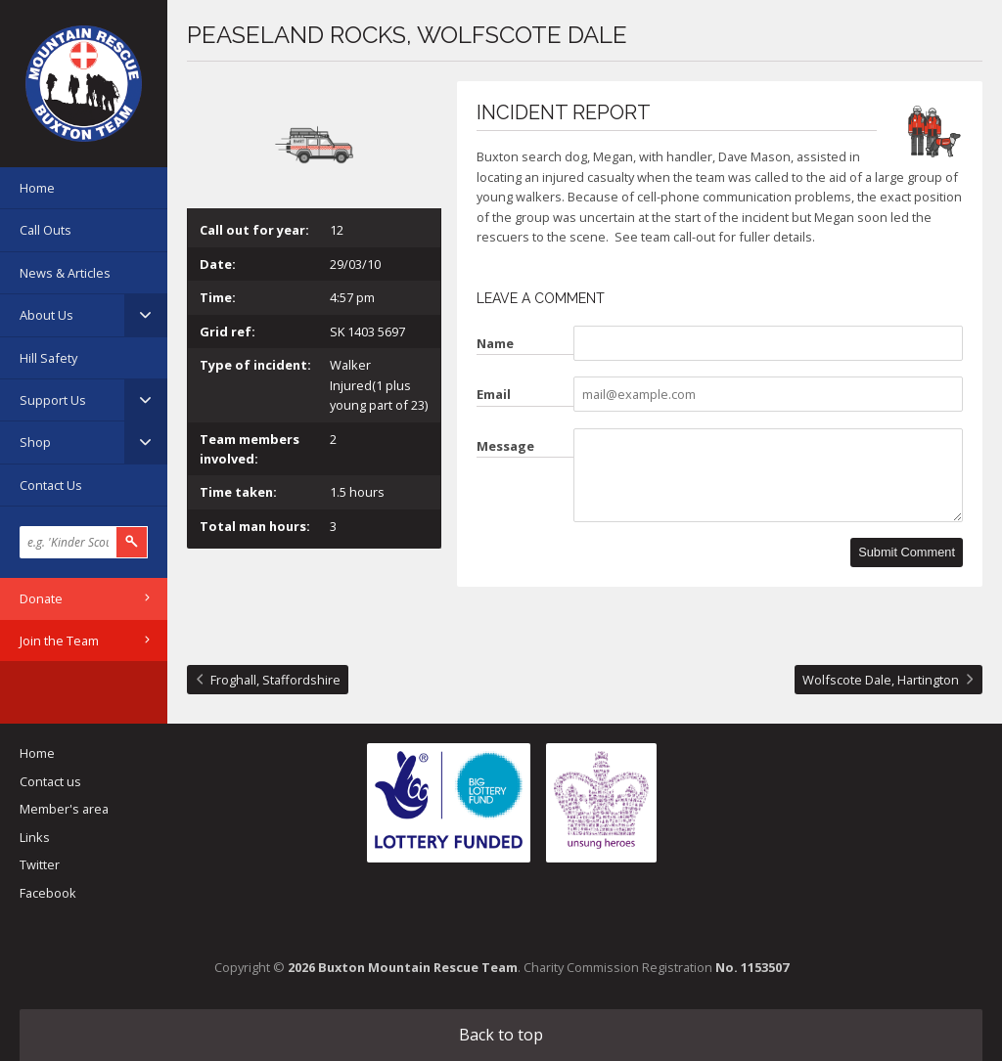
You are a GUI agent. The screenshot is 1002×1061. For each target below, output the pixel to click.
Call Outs (45, 230)
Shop (35, 442)
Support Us (53, 400)
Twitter (40, 864)
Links (35, 837)
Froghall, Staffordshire (275, 679)
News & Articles (65, 273)
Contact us (50, 781)
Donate (41, 598)
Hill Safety (48, 358)
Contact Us (51, 485)
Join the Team (59, 640)
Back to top (501, 1034)
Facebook (48, 893)
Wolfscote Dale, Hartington (880, 679)
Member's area (64, 809)
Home (37, 188)
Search (132, 542)
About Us (46, 315)
